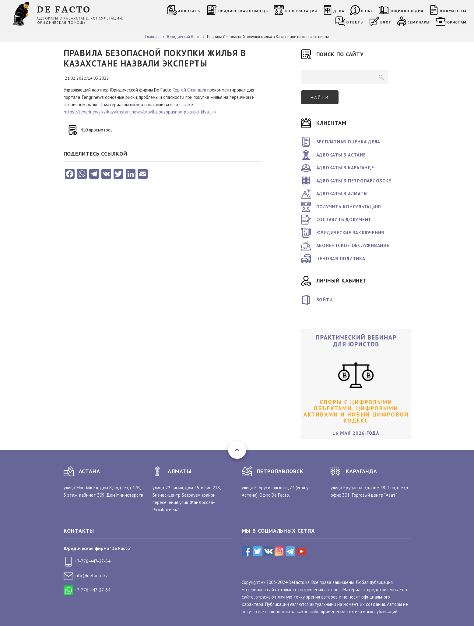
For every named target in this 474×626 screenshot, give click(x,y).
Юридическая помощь (242, 11)
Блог (385, 22)
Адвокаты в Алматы (342, 193)
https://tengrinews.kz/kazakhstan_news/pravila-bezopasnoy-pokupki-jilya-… (141, 112)
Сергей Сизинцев (189, 90)
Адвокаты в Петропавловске (353, 181)
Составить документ (344, 219)
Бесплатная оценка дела (348, 142)
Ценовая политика (340, 258)
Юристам (456, 22)
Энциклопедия (406, 11)
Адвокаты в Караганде (345, 168)
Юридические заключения (350, 233)
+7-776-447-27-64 (87, 561)
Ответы (355, 22)
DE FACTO (64, 8)
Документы (453, 11)
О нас (367, 11)
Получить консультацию (348, 207)
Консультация (301, 11)
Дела (338, 11)
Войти (324, 300)
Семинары (418, 22)
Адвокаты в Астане (341, 155)
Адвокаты (189, 11)
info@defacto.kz (86, 575)
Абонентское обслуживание (352, 245)
